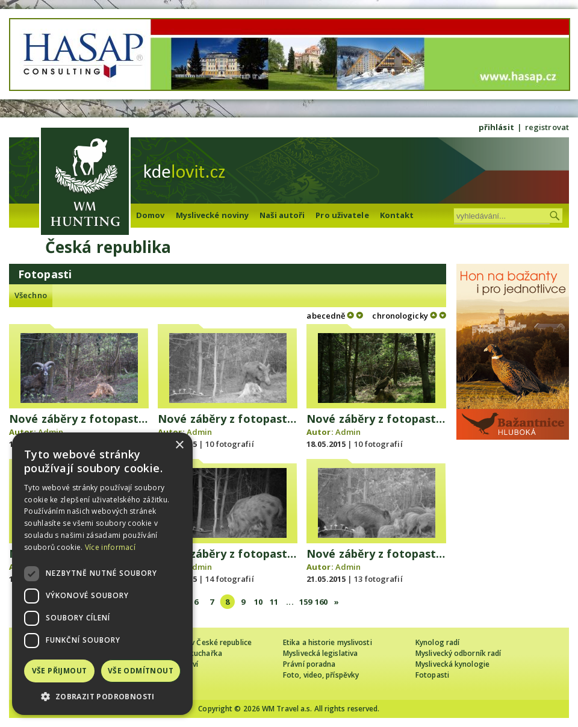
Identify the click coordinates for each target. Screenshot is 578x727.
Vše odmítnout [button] (140, 671)
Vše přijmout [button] (59, 671)
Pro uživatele (341, 215)
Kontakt (397, 215)
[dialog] (102, 573)
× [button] (179, 445)
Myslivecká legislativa (320, 653)
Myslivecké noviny (212, 215)
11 (274, 601)
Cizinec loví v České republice (201, 642)
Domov (150, 215)
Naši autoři (282, 215)
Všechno (30, 295)
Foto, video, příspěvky (321, 675)
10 (258, 601)
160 (321, 601)
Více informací (110, 547)
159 (305, 601)
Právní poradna (309, 664)
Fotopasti (432, 675)
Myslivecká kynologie (452, 664)
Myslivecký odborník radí (458, 653)
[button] (102, 696)
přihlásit (496, 127)
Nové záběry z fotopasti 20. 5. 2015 (401, 553)
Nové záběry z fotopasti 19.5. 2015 (251, 553)
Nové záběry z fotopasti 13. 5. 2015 (104, 418)
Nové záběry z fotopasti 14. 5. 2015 (253, 418)
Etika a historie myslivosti (327, 642)
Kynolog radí (437, 642)
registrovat (547, 127)
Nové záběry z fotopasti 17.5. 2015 (400, 418)
